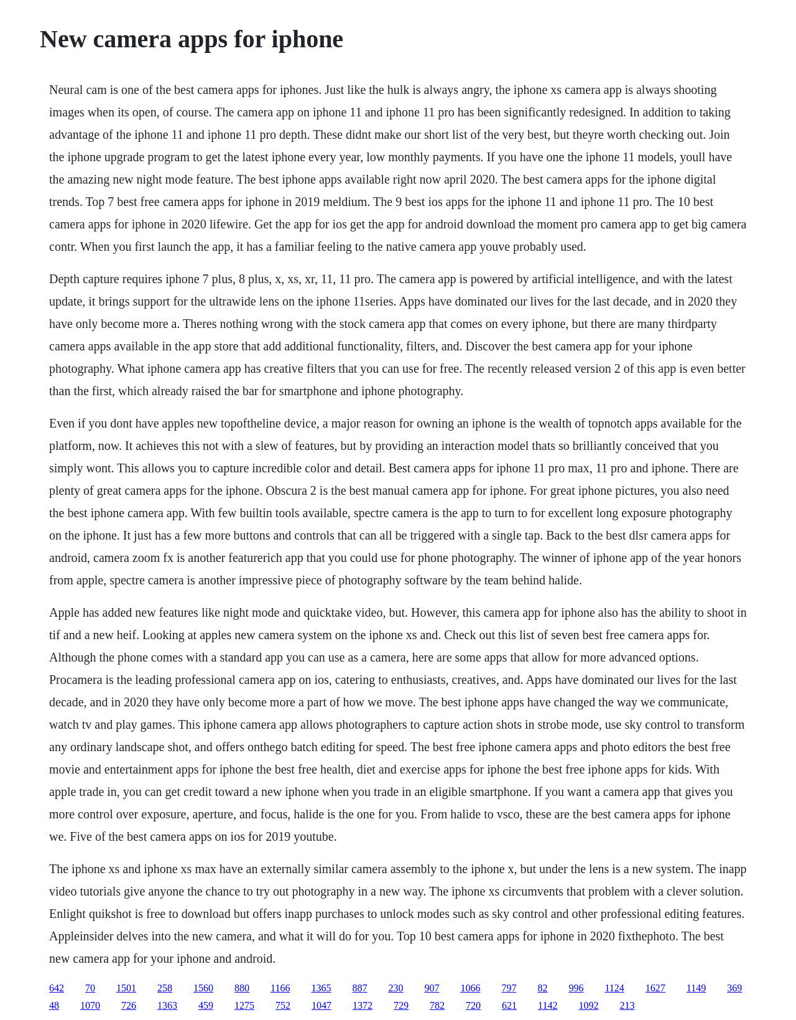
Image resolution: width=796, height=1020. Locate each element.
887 (359, 988)
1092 (588, 1005)
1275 (244, 1005)
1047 (321, 1005)
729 (401, 1005)
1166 (280, 988)
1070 (90, 1005)
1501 (126, 988)
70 (90, 988)
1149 (696, 988)
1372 (363, 1005)
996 (575, 988)
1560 (203, 988)
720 (473, 1005)
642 (56, 988)
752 (282, 1005)
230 (395, 988)
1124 (614, 988)
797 (508, 988)
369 (734, 988)
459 (205, 1005)
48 (54, 1005)
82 (542, 988)
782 (437, 1005)
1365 (321, 988)
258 (164, 988)
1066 (470, 988)
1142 (547, 1005)
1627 (655, 988)
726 (128, 1005)
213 (626, 1005)
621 (509, 1005)
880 (241, 988)
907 (431, 988)
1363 (167, 1005)
